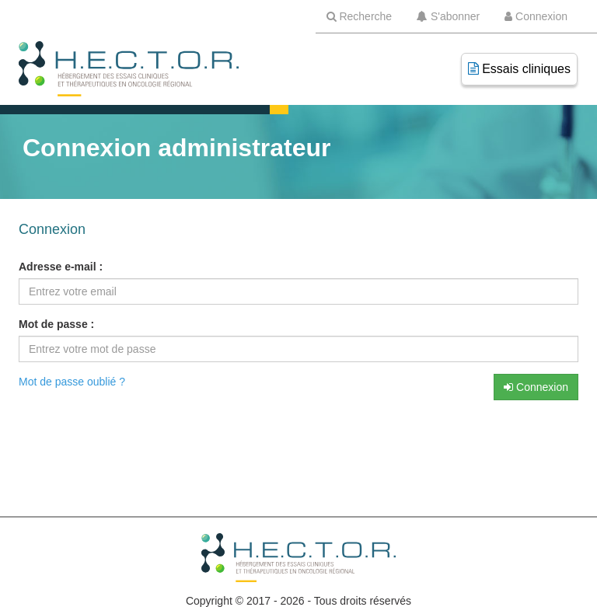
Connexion (536, 387)
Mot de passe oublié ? (72, 381)
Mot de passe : (56, 324)
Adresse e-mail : (61, 266)
